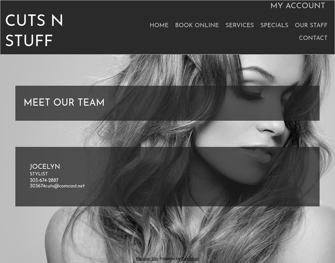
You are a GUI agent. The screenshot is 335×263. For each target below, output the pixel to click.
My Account (297, 6)
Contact (313, 38)
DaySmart (190, 258)
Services (239, 26)
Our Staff (311, 26)
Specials (274, 26)
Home (159, 26)
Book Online (197, 26)
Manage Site (147, 258)
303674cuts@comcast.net (57, 186)
